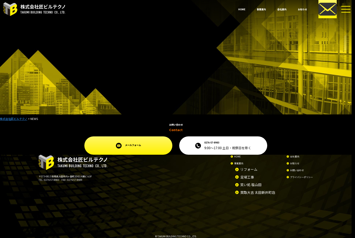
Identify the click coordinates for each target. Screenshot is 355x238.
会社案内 (281, 9)
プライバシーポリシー (301, 177)
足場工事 (247, 177)
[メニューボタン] (346, 9)
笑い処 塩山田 (251, 184)
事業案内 (261, 9)
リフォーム (248, 169)
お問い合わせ (297, 170)
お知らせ (302, 9)
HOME (241, 9)
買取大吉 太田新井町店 (257, 192)
